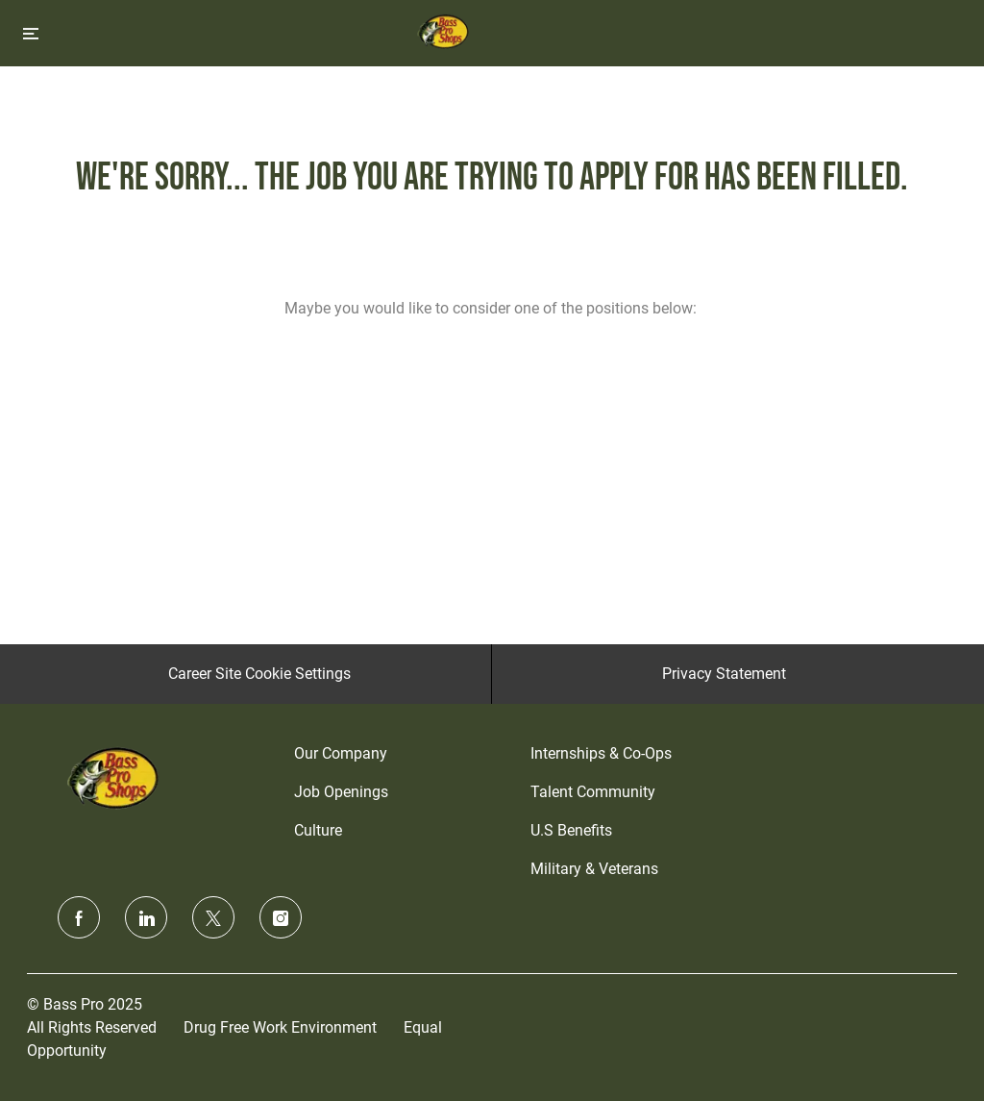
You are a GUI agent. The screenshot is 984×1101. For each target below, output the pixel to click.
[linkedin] (146, 917)
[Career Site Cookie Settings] (259, 674)
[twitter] (213, 917)
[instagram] (280, 917)
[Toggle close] (30, 33)
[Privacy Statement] (724, 674)
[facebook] (79, 917)
